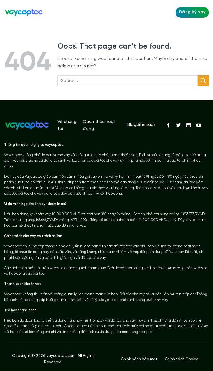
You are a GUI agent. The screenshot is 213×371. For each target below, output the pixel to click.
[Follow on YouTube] (198, 125)
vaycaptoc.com (61, 356)
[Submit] (203, 80)
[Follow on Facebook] (168, 125)
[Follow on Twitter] (178, 125)
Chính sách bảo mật (139, 359)
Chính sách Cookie (182, 359)
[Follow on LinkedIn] (188, 125)
